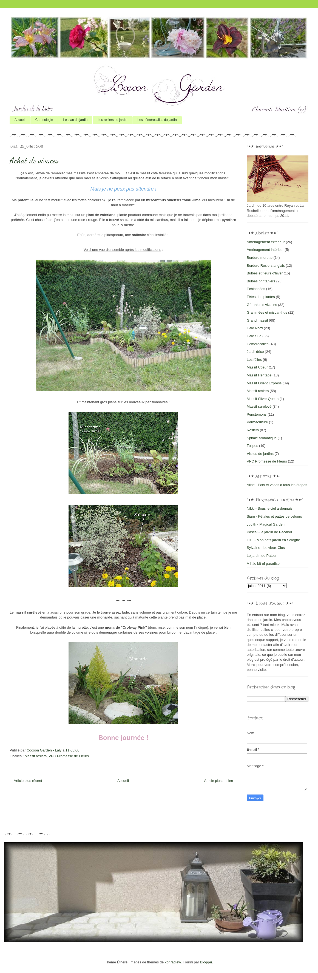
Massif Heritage (259, 375)
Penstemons (256, 414)
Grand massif (257, 320)
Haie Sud (254, 336)
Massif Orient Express (264, 383)
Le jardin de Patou (261, 556)
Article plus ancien (218, 781)
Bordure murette (259, 258)
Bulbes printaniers (261, 281)
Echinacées (256, 289)
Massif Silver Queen (263, 399)
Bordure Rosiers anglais (266, 265)
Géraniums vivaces (262, 305)
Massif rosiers (36, 756)
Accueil (20, 120)
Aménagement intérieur (265, 250)
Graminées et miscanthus (267, 312)
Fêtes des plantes (261, 297)
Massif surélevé (259, 406)
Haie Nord (255, 328)
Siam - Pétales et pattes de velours (274, 516)
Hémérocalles (257, 344)
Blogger (206, 962)
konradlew (173, 962)
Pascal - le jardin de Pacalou (269, 532)
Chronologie (44, 120)
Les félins (254, 360)
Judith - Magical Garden (266, 524)
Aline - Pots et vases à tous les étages (277, 485)
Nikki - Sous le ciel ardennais (270, 508)
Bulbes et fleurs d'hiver (265, 273)
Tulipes (252, 446)
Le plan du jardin (75, 120)
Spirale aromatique (262, 438)
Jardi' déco (255, 352)
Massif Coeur (257, 367)
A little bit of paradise (263, 563)
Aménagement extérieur (266, 242)
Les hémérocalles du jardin (157, 120)
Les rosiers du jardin (112, 120)
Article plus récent (28, 781)
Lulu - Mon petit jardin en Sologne (273, 540)
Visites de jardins (260, 454)
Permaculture (257, 422)
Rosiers (253, 430)
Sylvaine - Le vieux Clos (266, 548)
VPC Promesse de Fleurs (69, 756)
